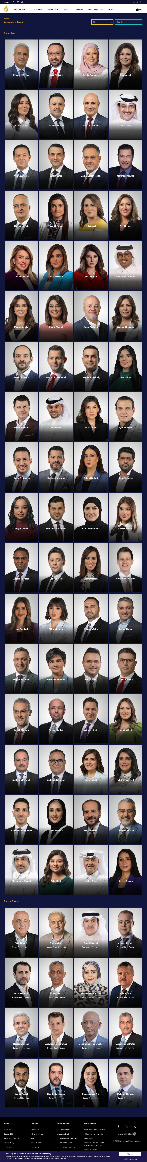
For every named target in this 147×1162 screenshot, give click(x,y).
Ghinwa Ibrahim (56, 629)
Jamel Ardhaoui (90, 327)
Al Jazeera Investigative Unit (67, 1138)
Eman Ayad (125, 75)
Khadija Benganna (90, 75)
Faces (67, 10)
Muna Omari (91, 427)
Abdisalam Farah (21, 579)
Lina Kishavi (125, 377)
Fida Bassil (91, 226)
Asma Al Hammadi (91, 528)
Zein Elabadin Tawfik (90, 176)
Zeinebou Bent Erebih (91, 993)
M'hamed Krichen (21, 75)
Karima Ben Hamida (56, 679)
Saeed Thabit (56, 993)
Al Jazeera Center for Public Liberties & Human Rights (94, 1144)
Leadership (36, 10)
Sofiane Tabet (56, 579)
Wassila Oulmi (56, 276)
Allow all (130, 1154)
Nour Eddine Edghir (56, 1094)
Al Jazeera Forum (90, 1150)
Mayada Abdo (21, 528)
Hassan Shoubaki (21, 1044)
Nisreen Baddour (125, 881)
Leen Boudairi (21, 629)
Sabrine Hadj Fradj (125, 780)
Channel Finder (36, 1143)
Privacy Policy (9, 1143)
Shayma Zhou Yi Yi (91, 1094)
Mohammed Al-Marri (125, 276)
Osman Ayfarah (21, 176)
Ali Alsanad (56, 427)
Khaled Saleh (91, 881)
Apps (32, 1138)
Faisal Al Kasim (56, 75)
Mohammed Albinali (21, 881)
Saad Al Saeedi (91, 943)
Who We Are (20, 10)
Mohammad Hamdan (56, 528)
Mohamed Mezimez (56, 478)
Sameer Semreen (125, 830)
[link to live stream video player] (139, 7)
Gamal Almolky (126, 478)
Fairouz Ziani (21, 125)
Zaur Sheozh (125, 993)
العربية (6, 2)
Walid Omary (21, 943)
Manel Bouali (126, 730)
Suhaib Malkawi (21, 730)
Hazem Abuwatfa (21, 377)
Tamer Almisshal (91, 377)
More (111, 10)
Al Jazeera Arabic (14, 22)
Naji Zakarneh (91, 830)
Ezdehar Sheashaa (125, 327)
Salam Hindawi (91, 478)
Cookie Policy (8, 1147)
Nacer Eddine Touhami (21, 830)
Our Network (53, 10)
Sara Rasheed (56, 830)
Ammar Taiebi (90, 730)
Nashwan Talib (91, 629)
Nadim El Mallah (125, 679)
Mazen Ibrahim (21, 993)
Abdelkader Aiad (56, 125)
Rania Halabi (91, 780)
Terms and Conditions (12, 1138)
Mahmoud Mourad (125, 176)
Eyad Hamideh (125, 427)
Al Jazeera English (63, 1134)
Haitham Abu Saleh (21, 780)
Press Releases (95, 10)
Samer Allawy (56, 943)
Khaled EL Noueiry (21, 478)
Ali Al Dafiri (125, 125)
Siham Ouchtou (91, 579)
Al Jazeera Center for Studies (94, 1130)
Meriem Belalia (21, 327)
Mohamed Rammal (56, 780)
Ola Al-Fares (56, 226)
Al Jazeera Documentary (66, 1147)
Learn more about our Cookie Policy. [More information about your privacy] (54, 1158)
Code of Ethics (9, 1134)
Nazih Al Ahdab (21, 226)
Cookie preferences (130, 1159)
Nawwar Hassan (125, 528)
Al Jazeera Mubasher (64, 1143)
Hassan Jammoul (91, 125)
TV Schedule (35, 1147)
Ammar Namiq (125, 629)
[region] (73, 1156)
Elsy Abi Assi (125, 226)
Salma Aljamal (56, 327)
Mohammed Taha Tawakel (91, 1044)
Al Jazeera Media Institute (93, 1134)
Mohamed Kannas (125, 1094)
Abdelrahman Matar (125, 1044)
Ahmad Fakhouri (21, 427)
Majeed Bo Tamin (21, 679)
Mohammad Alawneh (126, 578)
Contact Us (35, 1130)
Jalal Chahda (56, 176)
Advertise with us (37, 1134)
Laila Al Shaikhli (21, 276)
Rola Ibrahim (91, 276)
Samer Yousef (21, 1094)
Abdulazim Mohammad (56, 1044)
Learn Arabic (88, 1138)
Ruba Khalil (56, 881)
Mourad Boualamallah (56, 377)
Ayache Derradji (125, 943)
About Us (7, 1130)
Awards (79, 10)
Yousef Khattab (56, 730)
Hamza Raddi (91, 679)
